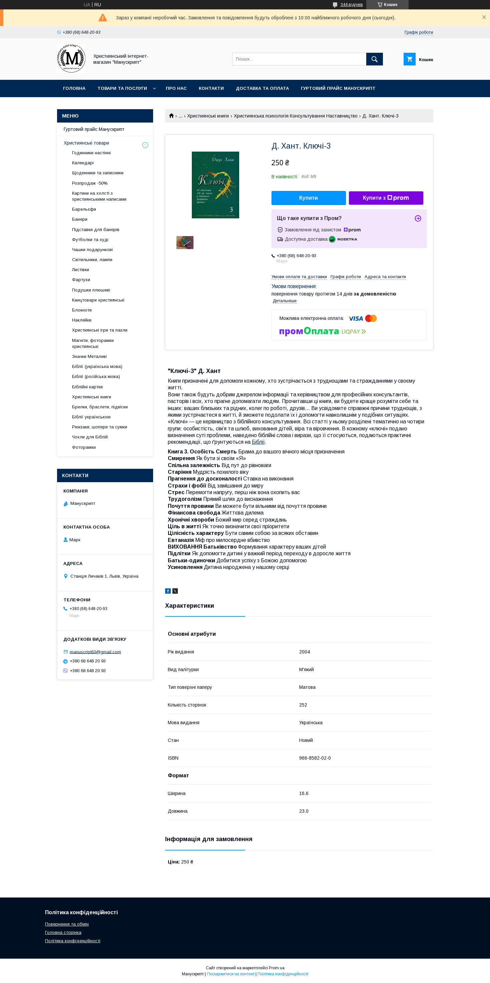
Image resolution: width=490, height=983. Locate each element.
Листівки (80, 269)
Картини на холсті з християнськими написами (99, 196)
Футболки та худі (90, 239)
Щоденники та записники (97, 172)
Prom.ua (277, 968)
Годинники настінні (91, 152)
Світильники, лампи (92, 259)
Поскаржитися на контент (231, 974)
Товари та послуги (122, 88)
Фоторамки (84, 447)
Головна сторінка (63, 932)
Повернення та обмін (67, 924)
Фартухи (81, 279)
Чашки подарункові (92, 249)
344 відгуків (352, 4)
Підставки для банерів (95, 229)
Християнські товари (86, 143)
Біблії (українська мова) (97, 366)
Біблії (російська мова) (96, 376)
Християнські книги (208, 116)
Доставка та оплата (262, 88)
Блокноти (82, 310)
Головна (74, 88)
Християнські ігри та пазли (99, 330)
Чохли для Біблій (90, 436)
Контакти (211, 88)
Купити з (386, 198)
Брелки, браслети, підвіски (100, 406)
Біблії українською (91, 416)
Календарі (83, 162)
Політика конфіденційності (72, 940)
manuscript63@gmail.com (95, 651)
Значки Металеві (89, 356)
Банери (79, 219)
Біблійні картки (87, 386)
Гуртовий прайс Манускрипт (338, 88)
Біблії (258, 442)
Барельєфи (84, 209)
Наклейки (81, 320)
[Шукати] (374, 59)
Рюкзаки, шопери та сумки (99, 426)
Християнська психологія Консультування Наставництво (296, 116)
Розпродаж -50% (90, 183)
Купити (308, 198)
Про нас (176, 88)
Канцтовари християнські (98, 300)
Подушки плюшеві (91, 289)
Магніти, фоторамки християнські (93, 343)
